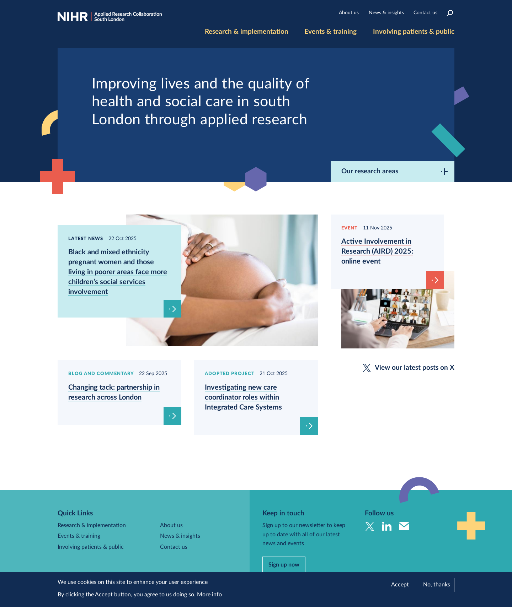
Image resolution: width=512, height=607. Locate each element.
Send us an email (404, 526)
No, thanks (436, 584)
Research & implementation (246, 31)
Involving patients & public (413, 31)
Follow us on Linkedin (387, 526)
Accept (400, 584)
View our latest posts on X (414, 367)
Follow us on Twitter (370, 526)
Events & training (330, 31)
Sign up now (283, 565)
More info (209, 594)
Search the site (450, 13)
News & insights (386, 12)
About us (349, 12)
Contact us (425, 12)
